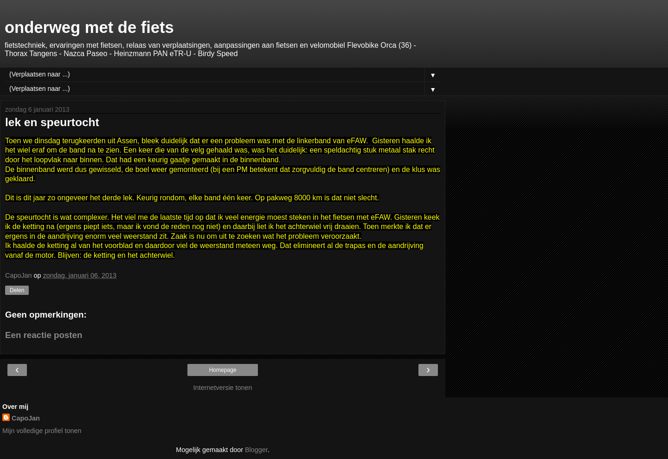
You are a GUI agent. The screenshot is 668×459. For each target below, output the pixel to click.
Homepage (223, 370)
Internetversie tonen (222, 387)
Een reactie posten (43, 335)
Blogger (256, 449)
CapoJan (26, 418)
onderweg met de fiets (89, 27)
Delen (17, 290)
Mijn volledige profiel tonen (41, 430)
